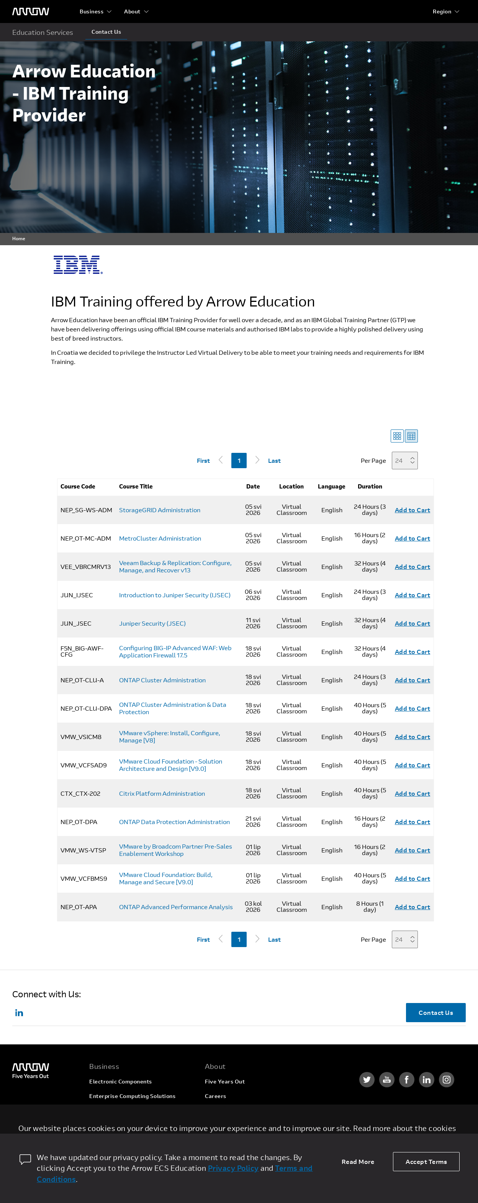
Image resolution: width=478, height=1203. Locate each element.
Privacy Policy (233, 1168)
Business (91, 11)
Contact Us (106, 31)
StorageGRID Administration (159, 509)
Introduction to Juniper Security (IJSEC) (175, 595)
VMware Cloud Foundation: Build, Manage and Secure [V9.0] (166, 878)
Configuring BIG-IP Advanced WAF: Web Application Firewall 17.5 (175, 651)
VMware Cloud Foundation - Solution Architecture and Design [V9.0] (170, 765)
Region (442, 11)
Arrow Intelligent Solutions (125, 1110)
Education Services (42, 32)
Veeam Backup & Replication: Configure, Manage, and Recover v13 (175, 566)
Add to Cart (413, 510)
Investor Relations (229, 1125)
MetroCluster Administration (160, 538)
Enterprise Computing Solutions (132, 1096)
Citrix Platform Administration (162, 793)
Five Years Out (225, 1081)
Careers (215, 1096)
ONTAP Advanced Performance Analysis (176, 906)
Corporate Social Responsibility (247, 1110)
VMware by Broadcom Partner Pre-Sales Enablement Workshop (175, 850)
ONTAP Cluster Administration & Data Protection (172, 708)
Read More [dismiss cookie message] (358, 1161)
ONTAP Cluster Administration (162, 680)
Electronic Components (120, 1081)
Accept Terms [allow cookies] (426, 1161)
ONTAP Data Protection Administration (174, 821)
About (132, 11)
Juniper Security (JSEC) (152, 623)
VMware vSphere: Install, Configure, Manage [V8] (169, 736)
